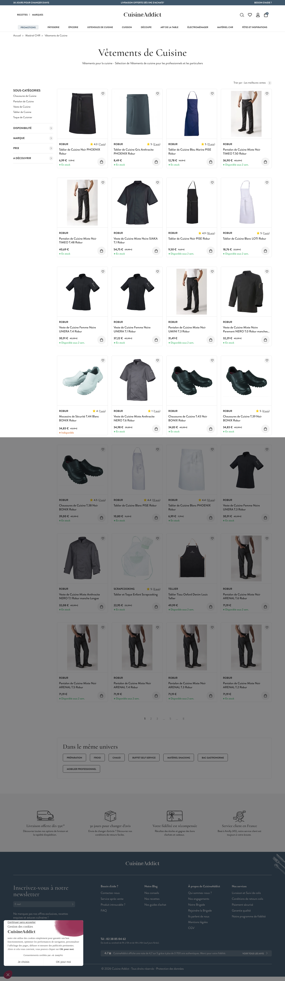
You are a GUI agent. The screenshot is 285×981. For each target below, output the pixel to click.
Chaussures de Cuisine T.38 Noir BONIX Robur (78, 509)
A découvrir (33, 160)
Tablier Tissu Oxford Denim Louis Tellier (188, 598)
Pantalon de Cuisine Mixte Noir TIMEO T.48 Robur (77, 242)
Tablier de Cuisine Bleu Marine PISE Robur (189, 153)
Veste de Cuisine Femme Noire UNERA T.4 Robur (77, 331)
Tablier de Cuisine (22, 113)
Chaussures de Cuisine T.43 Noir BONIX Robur (187, 420)
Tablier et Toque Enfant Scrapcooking (136, 596)
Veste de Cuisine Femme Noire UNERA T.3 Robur (241, 509)
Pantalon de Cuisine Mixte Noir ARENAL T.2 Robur (241, 687)
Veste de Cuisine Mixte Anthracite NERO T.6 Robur (134, 420)
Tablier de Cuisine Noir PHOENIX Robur (79, 153)
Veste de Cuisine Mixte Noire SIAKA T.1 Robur (136, 242)
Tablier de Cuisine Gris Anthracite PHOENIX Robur (134, 153)
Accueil (17, 37)
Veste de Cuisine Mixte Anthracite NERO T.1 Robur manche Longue (79, 598)
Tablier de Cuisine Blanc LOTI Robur (244, 240)
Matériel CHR (32, 37)
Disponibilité (33, 129)
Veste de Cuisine (21, 108)
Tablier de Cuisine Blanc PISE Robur (135, 507)
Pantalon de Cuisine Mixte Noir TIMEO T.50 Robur (241, 153)
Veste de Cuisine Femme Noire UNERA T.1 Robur (132, 331)
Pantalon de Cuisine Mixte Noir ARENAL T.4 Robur (132, 687)
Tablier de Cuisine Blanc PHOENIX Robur (189, 509)
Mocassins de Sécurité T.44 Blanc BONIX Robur (79, 420)
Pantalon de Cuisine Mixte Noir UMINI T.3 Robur (187, 331)
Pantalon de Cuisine (23, 103)
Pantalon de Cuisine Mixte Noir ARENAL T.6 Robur (241, 598)
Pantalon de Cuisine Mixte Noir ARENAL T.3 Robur (187, 687)
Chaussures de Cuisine (24, 97)
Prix (33, 150)
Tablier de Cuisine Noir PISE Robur (189, 240)
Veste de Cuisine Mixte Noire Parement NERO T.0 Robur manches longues (245, 333)
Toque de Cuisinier (22, 119)
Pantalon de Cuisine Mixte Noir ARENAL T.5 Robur (77, 687)
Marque (33, 139)
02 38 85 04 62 (116, 940)
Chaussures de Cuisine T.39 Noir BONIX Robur (242, 420)
